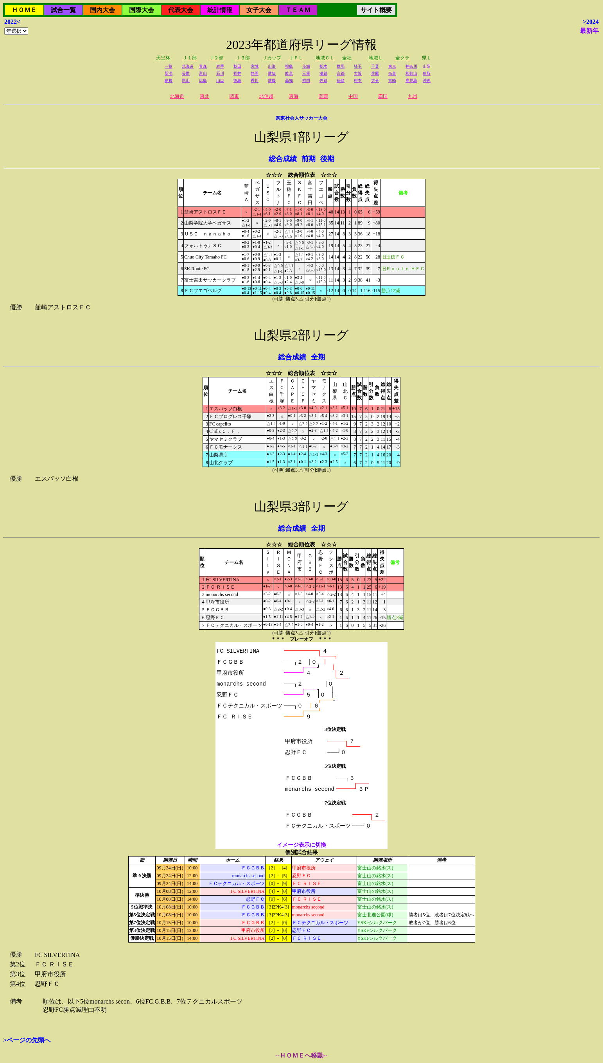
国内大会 (102, 10)
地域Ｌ (376, 58)
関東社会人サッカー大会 (301, 118)
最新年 (589, 30)
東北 (204, 96)
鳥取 (427, 73)
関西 (323, 96)
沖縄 (427, 80)
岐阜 (289, 73)
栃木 (323, 66)
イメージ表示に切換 (301, 845)
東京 (392, 66)
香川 (254, 80)
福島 (289, 66)
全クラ (402, 58)
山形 (272, 66)
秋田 (237, 66)
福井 (237, 73)
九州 (412, 96)
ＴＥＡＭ (297, 10)
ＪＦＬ (296, 58)
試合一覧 (63, 10)
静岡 (254, 73)
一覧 (168, 66)
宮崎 (392, 80)
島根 (168, 80)
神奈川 (411, 66)
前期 (309, 159)
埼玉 (358, 66)
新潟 (168, 73)
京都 (341, 73)
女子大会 (258, 10)
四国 (383, 96)
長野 (186, 73)
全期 (318, 357)
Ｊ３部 (243, 58)
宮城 (254, 66)
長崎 (341, 80)
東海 (293, 96)
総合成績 (283, 159)
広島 (203, 80)
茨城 (306, 66)
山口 (220, 80)
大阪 (358, 73)
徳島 (237, 80)
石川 (220, 73)
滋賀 (323, 73)
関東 (234, 96)
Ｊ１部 (190, 58)
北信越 (266, 96)
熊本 (358, 80)
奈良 (392, 73)
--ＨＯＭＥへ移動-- (301, 1055)
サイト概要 (376, 10)
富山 (203, 73)
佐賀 (323, 80)
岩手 (220, 66)
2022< (12, 21)
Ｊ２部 (216, 58)
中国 (353, 96)
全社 (347, 58)
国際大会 (141, 10)
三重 (306, 73)
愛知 (272, 73)
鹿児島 (411, 80)
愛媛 (272, 80)
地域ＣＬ (325, 58)
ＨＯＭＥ (24, 10)
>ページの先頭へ (26, 1040)
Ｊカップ (271, 58)
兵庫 (375, 73)
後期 (327, 159)
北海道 (188, 66)
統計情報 (219, 10)
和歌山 (411, 73)
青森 (203, 66)
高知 (289, 80)
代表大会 (180, 10)
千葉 (375, 66)
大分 (375, 80)
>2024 (591, 21)
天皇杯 (163, 58)
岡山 (186, 80)
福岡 (306, 80)
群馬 (341, 66)
